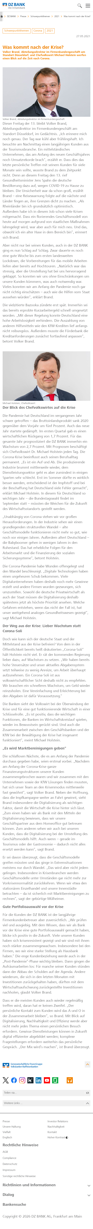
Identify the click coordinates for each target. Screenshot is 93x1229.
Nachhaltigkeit (56, 1126)
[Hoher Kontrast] (69, 1137)
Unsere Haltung (12, 1126)
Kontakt (52, 1132)
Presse (6, 1121)
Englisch (7, 1137)
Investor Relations (58, 1121)
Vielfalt (7, 1132)
